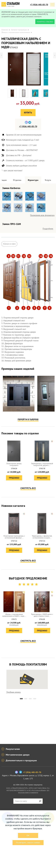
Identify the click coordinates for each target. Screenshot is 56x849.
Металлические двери (17, 792)
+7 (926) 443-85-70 (39, 4)
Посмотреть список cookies (28, 843)
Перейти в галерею (28, 495)
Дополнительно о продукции (21, 798)
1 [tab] (21, 774)
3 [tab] (30, 774)
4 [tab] (34, 774)
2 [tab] (25, 774)
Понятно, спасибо (45, 22)
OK (28, 835)
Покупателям (13, 786)
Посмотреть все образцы (43, 238)
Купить (28, 112)
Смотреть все (28, 563)
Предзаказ (14, 553)
